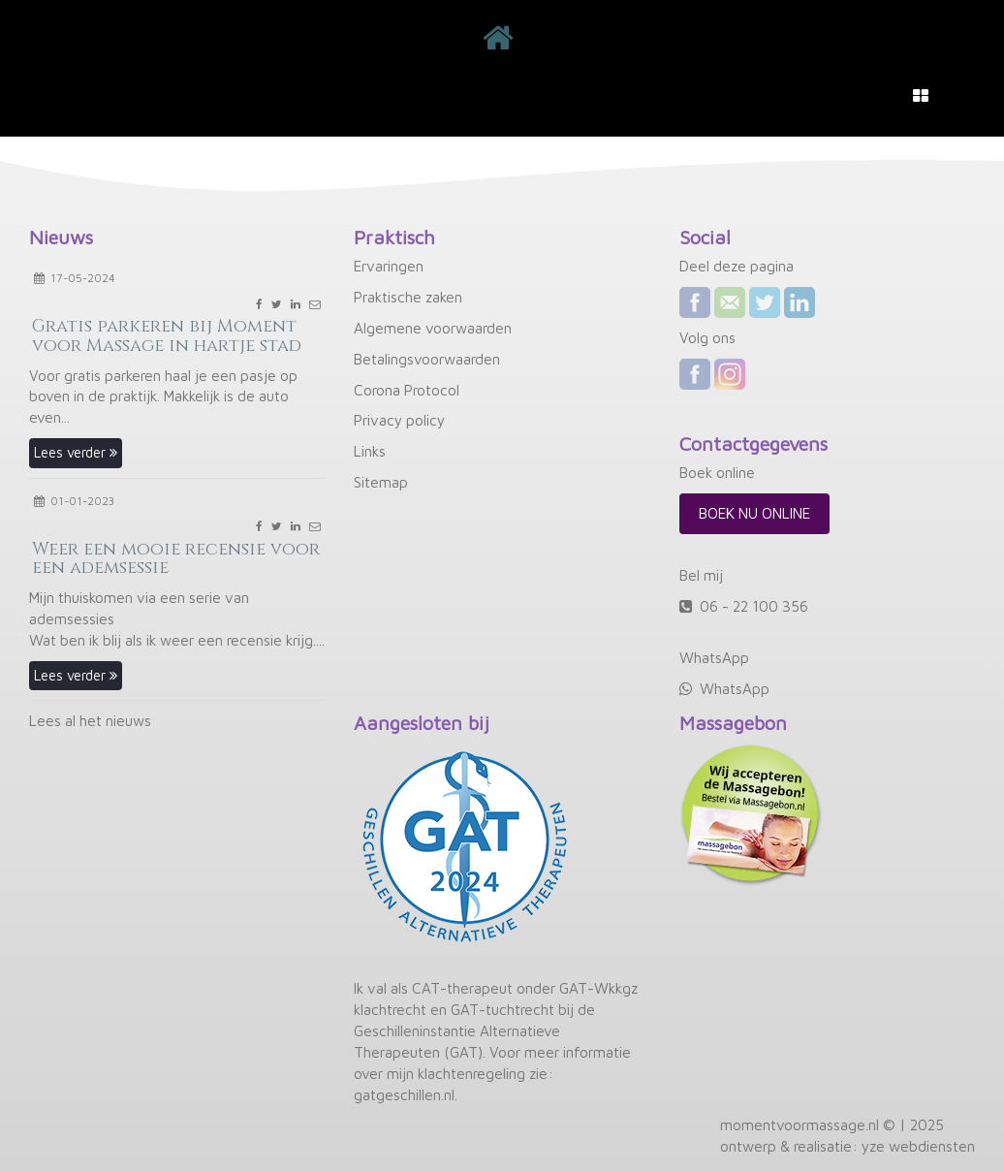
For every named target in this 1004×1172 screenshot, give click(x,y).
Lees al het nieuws (90, 720)
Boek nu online (754, 513)
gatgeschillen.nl (404, 1094)
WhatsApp (734, 688)
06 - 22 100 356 (754, 606)
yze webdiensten (918, 1146)
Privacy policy (399, 419)
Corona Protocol (406, 389)
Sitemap (381, 482)
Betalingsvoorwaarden (427, 358)
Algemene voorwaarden (433, 327)
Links (370, 450)
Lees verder (75, 452)
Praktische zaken (408, 296)
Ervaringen (389, 265)
